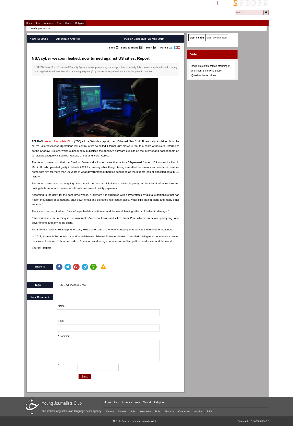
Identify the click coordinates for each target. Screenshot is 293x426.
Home (29, 23)
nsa (84, 285)
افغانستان (194, 2)
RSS (209, 411)
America (48, 23)
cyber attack (72, 285)
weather (198, 411)
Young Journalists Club (59, 141)
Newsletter (145, 411)
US (61, 285)
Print (151, 47)
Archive (110, 411)
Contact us (184, 411)
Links (133, 411)
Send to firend (131, 47)
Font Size (166, 47)
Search (122, 411)
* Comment (64, 336)
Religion (79, 23)
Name (61, 306)
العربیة (213, 2)
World (68, 23)
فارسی (204, 2)
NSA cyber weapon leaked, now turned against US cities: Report (91, 58)
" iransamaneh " (260, 421)
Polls (158, 411)
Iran (38, 23)
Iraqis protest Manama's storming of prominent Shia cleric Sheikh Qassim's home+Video (210, 71)
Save (113, 47)
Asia (59, 23)
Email (61, 321)
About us (169, 411)
